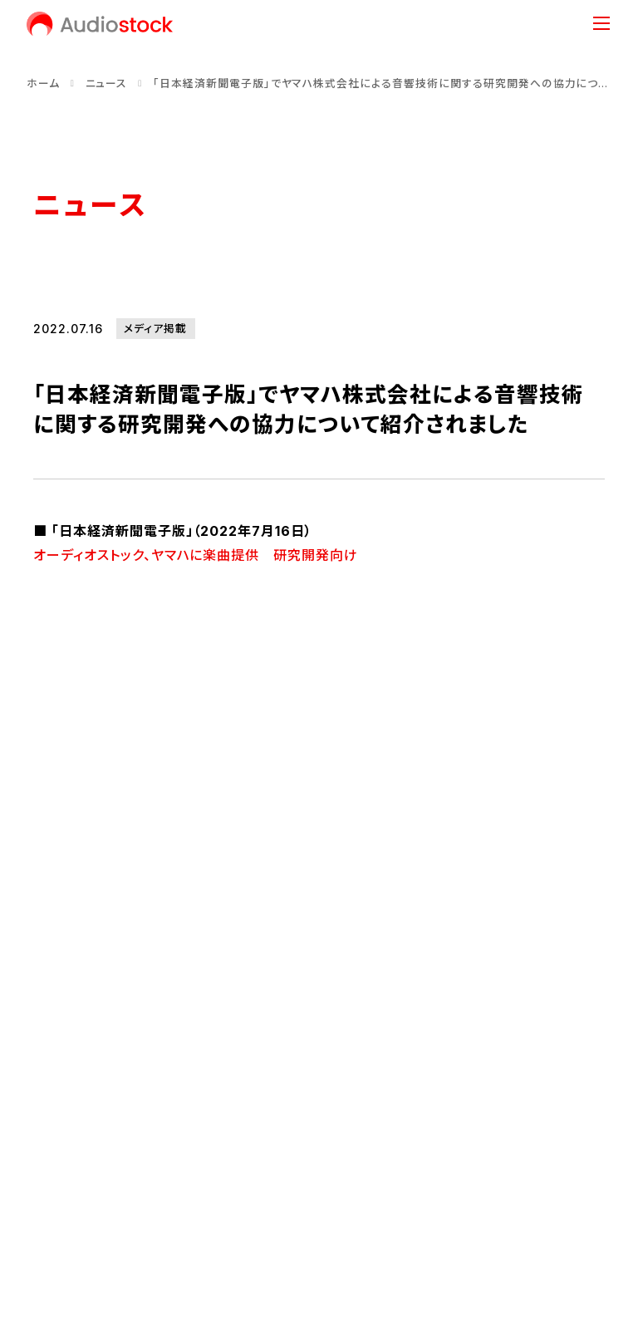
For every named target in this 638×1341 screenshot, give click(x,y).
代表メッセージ (74, 967)
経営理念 (58, 995)
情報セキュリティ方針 (329, 1213)
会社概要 (58, 1023)
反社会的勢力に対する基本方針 (499, 1213)
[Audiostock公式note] (101, 1156)
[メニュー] (601, 23)
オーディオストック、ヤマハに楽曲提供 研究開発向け (195, 555)
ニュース (107, 83)
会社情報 (169, 915)
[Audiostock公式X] (38, 1156)
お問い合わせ (69, 1213)
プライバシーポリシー (189, 1213)
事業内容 (468, 915)
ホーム (43, 83)
